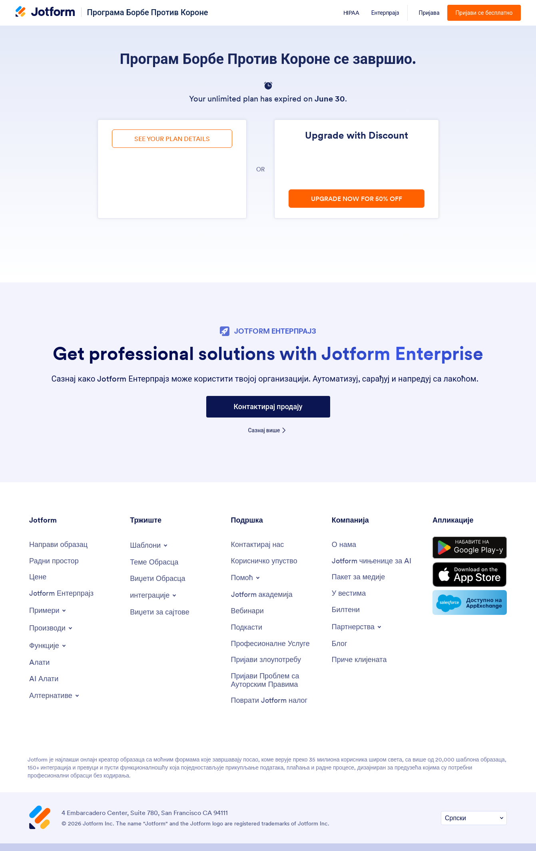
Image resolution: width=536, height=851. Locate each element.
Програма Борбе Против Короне (147, 12)
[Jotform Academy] (262, 595)
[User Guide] (264, 561)
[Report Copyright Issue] (277, 680)
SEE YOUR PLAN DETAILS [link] (172, 139)
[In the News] (349, 593)
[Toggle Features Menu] (48, 645)
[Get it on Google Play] (469, 548)
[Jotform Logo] (45, 12)
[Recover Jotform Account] (269, 700)
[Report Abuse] (266, 660)
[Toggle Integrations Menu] (153, 595)
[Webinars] (247, 611)
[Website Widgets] (159, 612)
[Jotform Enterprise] (61, 593)
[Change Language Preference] (474, 818)
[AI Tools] (43, 679)
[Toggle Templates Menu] (149, 545)
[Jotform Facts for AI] (371, 561)
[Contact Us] (257, 545)
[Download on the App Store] (469, 574)
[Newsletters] (346, 610)
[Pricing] (37, 577)
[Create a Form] (58, 545)
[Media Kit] (358, 577)
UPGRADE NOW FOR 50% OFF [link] (356, 199)
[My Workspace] (54, 561)
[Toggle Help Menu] (246, 578)
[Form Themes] (154, 562)
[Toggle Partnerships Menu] (357, 627)
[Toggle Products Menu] (51, 628)
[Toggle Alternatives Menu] (54, 695)
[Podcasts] (247, 627)
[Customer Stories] (359, 660)
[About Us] (344, 545)
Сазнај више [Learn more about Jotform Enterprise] (264, 430)
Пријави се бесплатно (483, 12)
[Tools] (39, 662)
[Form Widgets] (157, 579)
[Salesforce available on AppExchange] (469, 602)
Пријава (429, 12)
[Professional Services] (270, 644)
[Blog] (339, 644)
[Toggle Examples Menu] (48, 610)
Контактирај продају (267, 406)
